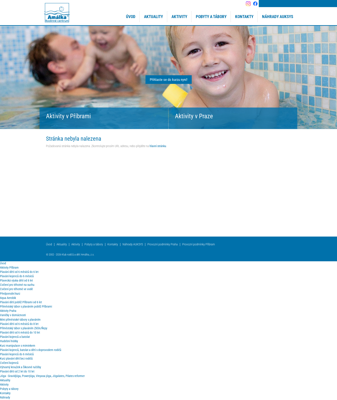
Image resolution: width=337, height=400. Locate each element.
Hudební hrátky (9, 341)
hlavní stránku (158, 146)
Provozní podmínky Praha (162, 244)
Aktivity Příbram (9, 267)
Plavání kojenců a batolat (15, 337)
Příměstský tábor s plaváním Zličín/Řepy (23, 328)
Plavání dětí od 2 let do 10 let (17, 371)
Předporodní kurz (10, 293)
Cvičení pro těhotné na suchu (17, 285)
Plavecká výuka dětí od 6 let (16, 280)
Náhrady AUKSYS (133, 244)
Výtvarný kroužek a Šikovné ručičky (20, 367)
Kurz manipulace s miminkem (17, 346)
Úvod (49, 244)
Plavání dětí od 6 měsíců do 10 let (20, 332)
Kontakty (112, 244)
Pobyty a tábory (93, 244)
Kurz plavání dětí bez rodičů (16, 358)
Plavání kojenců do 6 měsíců (17, 276)
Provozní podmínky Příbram (198, 244)
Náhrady (5, 397)
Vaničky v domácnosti (13, 315)
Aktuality (62, 244)
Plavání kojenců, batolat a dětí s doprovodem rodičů (30, 350)
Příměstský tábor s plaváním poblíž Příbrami (26, 306)
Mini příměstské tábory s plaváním (20, 320)
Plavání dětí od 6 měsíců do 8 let (19, 324)
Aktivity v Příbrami (68, 116)
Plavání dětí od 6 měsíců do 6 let (19, 272)
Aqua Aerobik (8, 298)
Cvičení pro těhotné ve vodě (16, 289)
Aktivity (75, 244)
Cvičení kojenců (9, 363)
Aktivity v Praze (194, 116)
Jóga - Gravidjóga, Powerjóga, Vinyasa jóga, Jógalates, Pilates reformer (42, 376)
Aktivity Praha (8, 311)
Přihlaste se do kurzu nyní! (168, 79)
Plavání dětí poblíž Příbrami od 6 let (21, 302)
